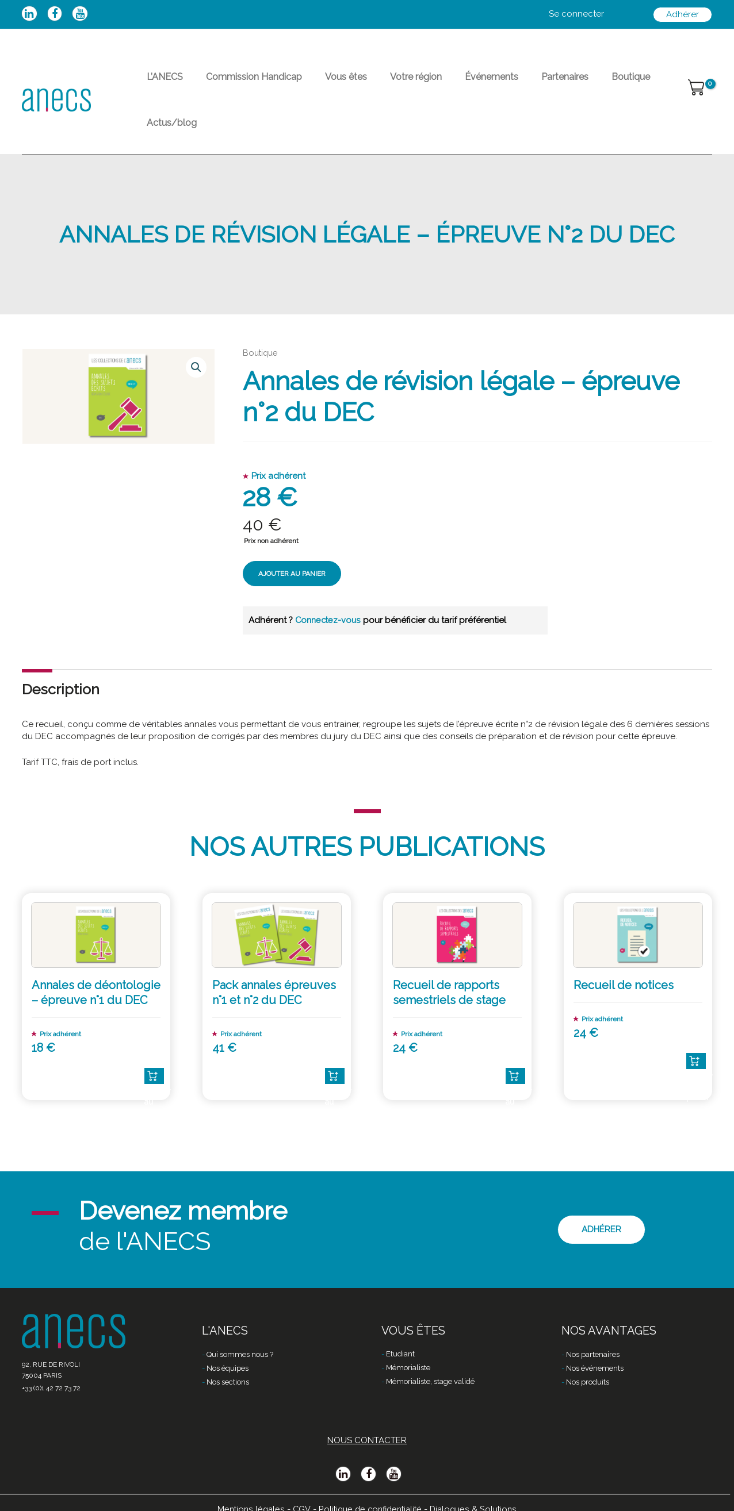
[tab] (61, 656)
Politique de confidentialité (370, 1492)
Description (61, 656)
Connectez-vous (330, 587)
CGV (298, 1492)
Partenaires (514, 83)
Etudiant (400, 1338)
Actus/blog (629, 83)
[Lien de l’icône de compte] (576, 14)
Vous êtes (323, 83)
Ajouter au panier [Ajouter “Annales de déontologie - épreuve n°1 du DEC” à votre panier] (154, 1043)
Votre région (384, 83)
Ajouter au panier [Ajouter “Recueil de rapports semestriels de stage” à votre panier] (515, 1043)
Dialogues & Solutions (477, 1492)
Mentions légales (246, 1492)
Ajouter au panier (292, 541)
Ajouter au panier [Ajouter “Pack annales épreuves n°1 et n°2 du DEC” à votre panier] (335, 1043)
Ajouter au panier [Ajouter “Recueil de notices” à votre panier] (696, 1028)
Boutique (571, 83)
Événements (450, 83)
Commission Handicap (240, 83)
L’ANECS (160, 83)
